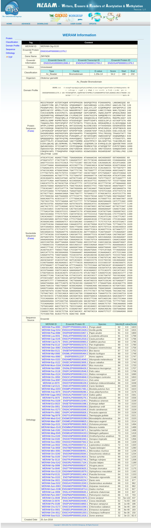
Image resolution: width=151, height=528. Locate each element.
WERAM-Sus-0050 (51, 442)
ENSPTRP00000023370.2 (75, 345)
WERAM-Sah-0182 (51, 430)
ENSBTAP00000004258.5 (75, 350)
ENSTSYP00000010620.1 (75, 457)
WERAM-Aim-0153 (51, 359)
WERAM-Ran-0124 (51, 374)
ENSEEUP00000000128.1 (75, 510)
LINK (59, 24)
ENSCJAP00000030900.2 (75, 342)
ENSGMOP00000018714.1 (75, 489)
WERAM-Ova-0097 (51, 380)
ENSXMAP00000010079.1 (75, 471)
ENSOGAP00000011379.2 (54, 51)
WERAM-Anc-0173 (51, 409)
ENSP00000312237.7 (75, 356)
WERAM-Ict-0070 (51, 383)
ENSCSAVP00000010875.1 (75, 498)
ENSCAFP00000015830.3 (75, 386)
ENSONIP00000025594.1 (75, 454)
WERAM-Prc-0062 (51, 412)
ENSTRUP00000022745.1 (75, 459)
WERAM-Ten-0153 (51, 477)
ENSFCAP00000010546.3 (75, 371)
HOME (9, 24)
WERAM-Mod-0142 (51, 418)
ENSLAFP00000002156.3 (75, 336)
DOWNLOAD (42, 24)
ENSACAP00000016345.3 (75, 409)
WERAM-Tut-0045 (51, 468)
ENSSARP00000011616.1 (75, 515)
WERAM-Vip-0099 (51, 465)
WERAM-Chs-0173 (51, 507)
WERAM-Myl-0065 (51, 353)
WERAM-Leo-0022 (51, 445)
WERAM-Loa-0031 (51, 336)
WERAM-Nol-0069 (51, 368)
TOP (10, 57)
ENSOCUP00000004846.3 (75, 377)
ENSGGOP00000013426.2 (75, 330)
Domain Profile (12, 46)
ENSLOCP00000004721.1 (75, 445)
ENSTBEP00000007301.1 (75, 448)
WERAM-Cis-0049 (51, 498)
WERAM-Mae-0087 (51, 421)
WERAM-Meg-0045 (51, 433)
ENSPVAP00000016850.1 (75, 504)
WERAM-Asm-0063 (51, 486)
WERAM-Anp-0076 (51, 392)
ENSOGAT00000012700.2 (89, 63)
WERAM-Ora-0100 (51, 436)
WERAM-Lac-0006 (51, 492)
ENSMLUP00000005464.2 (75, 353)
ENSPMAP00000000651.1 (75, 495)
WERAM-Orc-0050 (51, 377)
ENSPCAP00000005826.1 (75, 412)
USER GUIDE (76, 24)
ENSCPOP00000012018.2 (75, 339)
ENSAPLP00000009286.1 (75, 392)
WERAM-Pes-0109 (51, 401)
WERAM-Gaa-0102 (51, 483)
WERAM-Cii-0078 (51, 501)
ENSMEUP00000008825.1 (75, 421)
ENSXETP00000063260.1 (75, 439)
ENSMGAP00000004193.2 (75, 433)
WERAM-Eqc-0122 (51, 362)
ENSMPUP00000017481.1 (75, 389)
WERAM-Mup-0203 (51, 389)
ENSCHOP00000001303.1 (75, 512)
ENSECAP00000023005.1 (75, 362)
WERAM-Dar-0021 (51, 480)
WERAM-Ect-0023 (51, 403)
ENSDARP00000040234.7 (75, 480)
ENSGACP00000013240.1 (75, 483)
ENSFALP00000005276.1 (75, 398)
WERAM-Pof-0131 (51, 474)
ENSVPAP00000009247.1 (75, 465)
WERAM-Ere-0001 (51, 510)
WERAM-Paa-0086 (51, 333)
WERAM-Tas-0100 (51, 457)
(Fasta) (31, 131)
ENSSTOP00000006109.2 (75, 383)
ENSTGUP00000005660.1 (75, 415)
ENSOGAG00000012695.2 (57, 63)
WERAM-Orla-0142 (51, 462)
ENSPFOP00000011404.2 (75, 474)
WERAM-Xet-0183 (51, 439)
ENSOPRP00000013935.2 (75, 424)
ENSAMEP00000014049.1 (75, 359)
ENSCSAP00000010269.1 (75, 507)
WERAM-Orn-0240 (51, 454)
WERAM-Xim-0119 (51, 471)
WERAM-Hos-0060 (51, 356)
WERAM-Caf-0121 (51, 386)
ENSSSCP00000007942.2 (75, 442)
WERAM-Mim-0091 (51, 451)
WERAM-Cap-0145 (51, 339)
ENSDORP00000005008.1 (75, 406)
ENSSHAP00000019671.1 (75, 430)
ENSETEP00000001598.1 (75, 403)
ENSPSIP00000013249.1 (75, 401)
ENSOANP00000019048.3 (75, 436)
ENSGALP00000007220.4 (75, 395)
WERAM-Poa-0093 (51, 327)
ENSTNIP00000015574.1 (75, 477)
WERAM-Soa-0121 (51, 515)
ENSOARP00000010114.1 (75, 380)
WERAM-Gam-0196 (51, 489)
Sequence (10, 49)
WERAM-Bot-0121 (51, 350)
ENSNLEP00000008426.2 (75, 368)
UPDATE (93, 24)
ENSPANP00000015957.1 (75, 333)
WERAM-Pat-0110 (51, 345)
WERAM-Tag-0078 (51, 415)
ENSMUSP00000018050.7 (75, 365)
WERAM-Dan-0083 (51, 348)
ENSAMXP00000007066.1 (75, 486)
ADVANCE (26, 24)
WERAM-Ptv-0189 (51, 504)
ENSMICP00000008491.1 (75, 451)
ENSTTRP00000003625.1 (75, 468)
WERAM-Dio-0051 (51, 406)
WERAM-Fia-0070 (51, 398)
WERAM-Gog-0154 (51, 330)
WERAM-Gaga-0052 (51, 395)
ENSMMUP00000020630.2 (75, 427)
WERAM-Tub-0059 (51, 448)
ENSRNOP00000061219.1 (75, 374)
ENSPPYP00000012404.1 (75, 327)
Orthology (10, 53)
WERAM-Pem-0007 (51, 495)
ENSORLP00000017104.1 (75, 462)
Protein (9, 38)
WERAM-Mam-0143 (51, 427)
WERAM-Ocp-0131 (51, 424)
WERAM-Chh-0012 (51, 512)
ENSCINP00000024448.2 (75, 501)
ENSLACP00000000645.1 (75, 492)
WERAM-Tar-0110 (51, 459)
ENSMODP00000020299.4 (75, 418)
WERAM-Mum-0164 (51, 365)
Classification (12, 42)
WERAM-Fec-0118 (51, 371)
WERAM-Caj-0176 (51, 342)
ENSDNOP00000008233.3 (75, 348)
